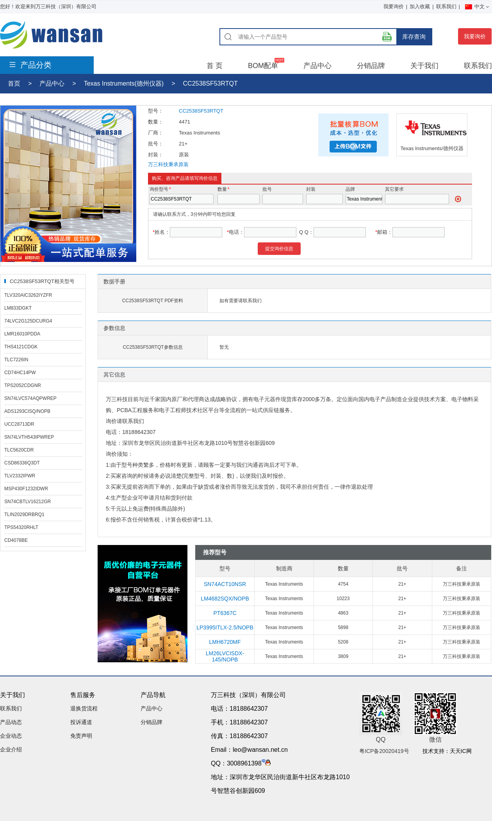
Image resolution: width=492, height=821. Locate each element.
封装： (155, 155)
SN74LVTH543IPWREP (29, 437)
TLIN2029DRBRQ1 (24, 514)
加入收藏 (420, 6)
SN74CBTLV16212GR (27, 501)
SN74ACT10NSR (225, 584)
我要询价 (393, 6)
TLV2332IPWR (19, 476)
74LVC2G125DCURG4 (28, 321)
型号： (155, 111)
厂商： (155, 133)
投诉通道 (81, 722)
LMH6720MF (225, 642)
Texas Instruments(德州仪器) (124, 83)
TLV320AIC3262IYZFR (28, 295)
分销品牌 (371, 66)
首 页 (215, 66)
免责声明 (81, 736)
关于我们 (424, 66)
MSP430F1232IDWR (26, 488)
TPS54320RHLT (21, 527)
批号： (155, 144)
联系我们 (446, 6)
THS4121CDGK (20, 347)
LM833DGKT (18, 308)
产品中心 (317, 66)
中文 (477, 6)
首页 (14, 83)
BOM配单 (263, 66)
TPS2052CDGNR (22, 385)
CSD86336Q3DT (22, 463)
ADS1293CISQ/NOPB (27, 411)
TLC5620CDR (19, 450)
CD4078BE (16, 540)
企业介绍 (11, 749)
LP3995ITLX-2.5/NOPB (224, 627)
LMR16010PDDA (22, 334)
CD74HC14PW (20, 372)
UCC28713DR (19, 424)
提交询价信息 (279, 248)
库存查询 (414, 36)
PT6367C (224, 613)
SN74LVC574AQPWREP (30, 398)
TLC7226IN (16, 359)
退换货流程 (84, 708)
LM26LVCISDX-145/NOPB (225, 656)
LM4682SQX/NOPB (225, 598)
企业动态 (11, 736)
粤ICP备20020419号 (384, 751)
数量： (155, 122)
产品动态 (11, 722)
